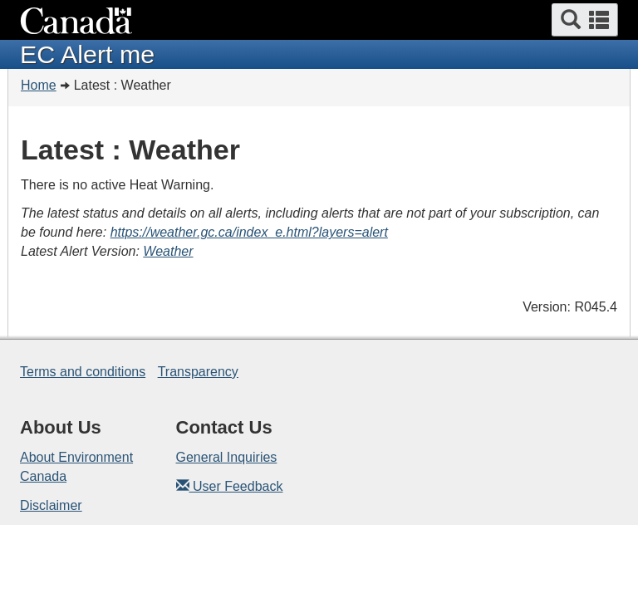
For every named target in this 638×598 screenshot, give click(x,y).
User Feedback (229, 486)
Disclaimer (51, 505)
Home (38, 85)
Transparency (198, 372)
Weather (168, 251)
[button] (585, 20)
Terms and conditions (82, 372)
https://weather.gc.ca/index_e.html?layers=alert (249, 232)
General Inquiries (226, 457)
